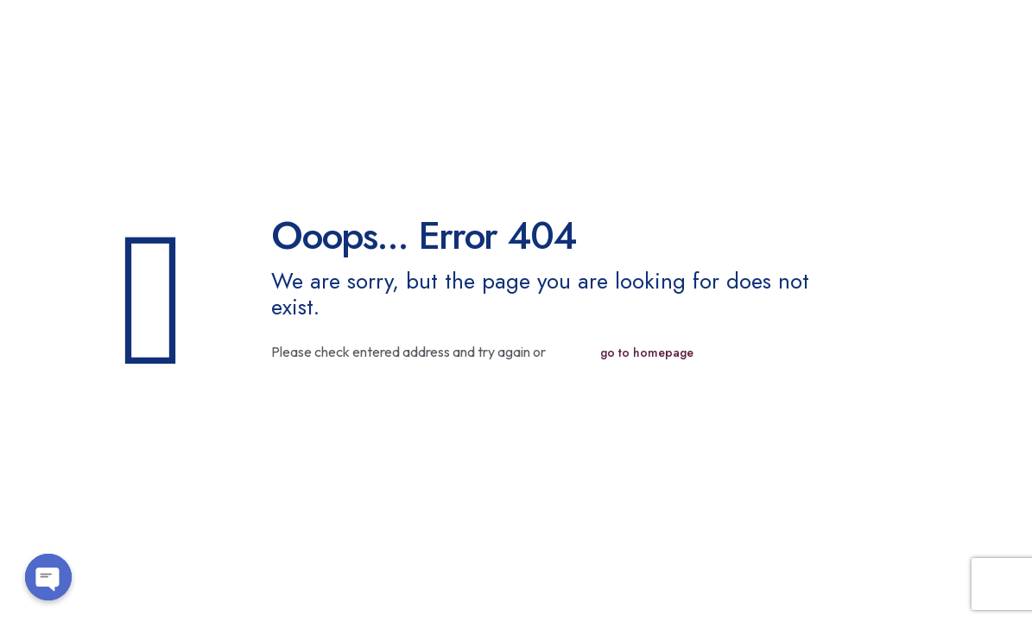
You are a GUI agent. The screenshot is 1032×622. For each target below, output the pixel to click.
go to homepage (646, 352)
